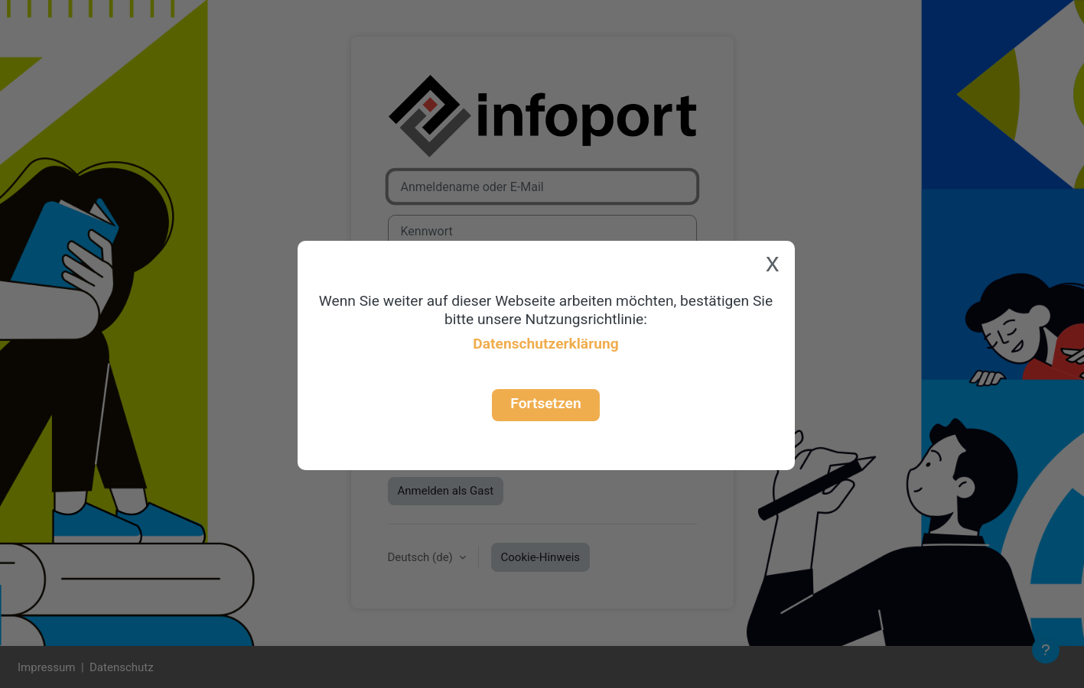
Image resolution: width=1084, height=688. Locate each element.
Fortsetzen (545, 403)
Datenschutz (122, 667)
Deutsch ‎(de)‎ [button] (422, 557)
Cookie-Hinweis (540, 557)
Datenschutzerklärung (545, 343)
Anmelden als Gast (446, 491)
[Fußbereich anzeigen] (1046, 650)
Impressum (46, 667)
